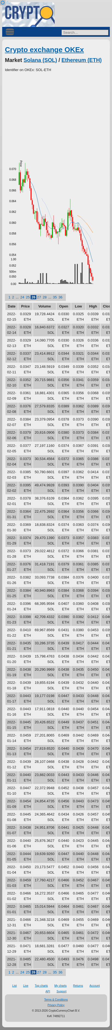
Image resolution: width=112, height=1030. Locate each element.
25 (28, 297)
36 (60, 297)
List (14, 985)
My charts (60, 985)
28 (44, 297)
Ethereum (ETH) (81, 60)
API (48, 991)
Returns (78, 985)
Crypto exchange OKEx (44, 50)
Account (95, 985)
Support (61, 991)
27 (39, 297)
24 (22, 297)
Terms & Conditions (56, 999)
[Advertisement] (56, 113)
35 (55, 297)
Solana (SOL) (40, 60)
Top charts (41, 985)
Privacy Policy (56, 1005)
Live (25, 985)
